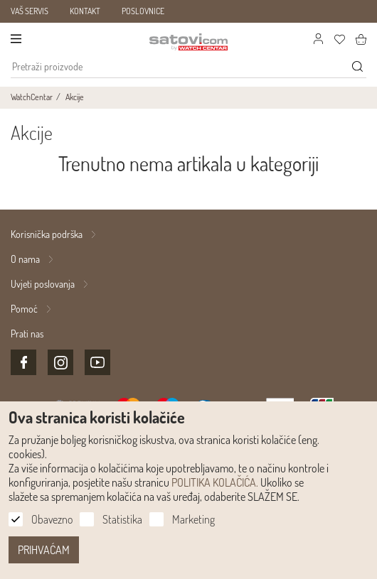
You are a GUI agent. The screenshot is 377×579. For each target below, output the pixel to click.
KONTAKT (85, 11)
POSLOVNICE (143, 11)
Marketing (193, 519)
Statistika (122, 519)
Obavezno (52, 519)
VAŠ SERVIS (29, 11)
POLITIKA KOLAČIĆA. (214, 482)
